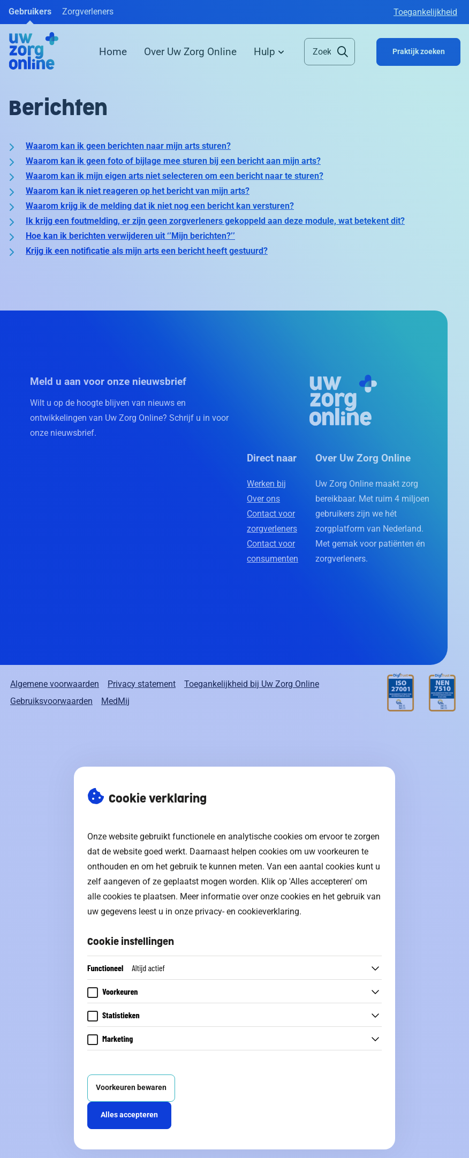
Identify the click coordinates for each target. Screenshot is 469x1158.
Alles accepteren (129, 1114)
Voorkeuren (120, 991)
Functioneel (126, 968)
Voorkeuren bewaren (131, 1087)
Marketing (117, 1038)
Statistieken (121, 1015)
